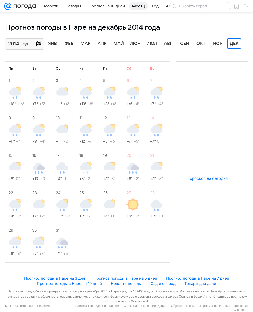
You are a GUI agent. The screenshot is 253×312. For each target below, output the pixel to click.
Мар (85, 43)
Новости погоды (126, 283)
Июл (151, 43)
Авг (168, 43)
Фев (69, 43)
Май (118, 43)
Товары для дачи (200, 283)
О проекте (241, 310)
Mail (8, 306)
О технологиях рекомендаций (145, 306)
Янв (52, 43)
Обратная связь (182, 306)
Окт (201, 43)
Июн (135, 43)
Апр (102, 43)
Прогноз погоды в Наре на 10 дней (69, 283)
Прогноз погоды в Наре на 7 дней (197, 278)
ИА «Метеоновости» (233, 306)
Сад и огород (163, 283)
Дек (234, 43)
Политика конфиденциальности (96, 306)
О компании (24, 306)
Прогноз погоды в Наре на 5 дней (125, 278)
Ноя (218, 43)
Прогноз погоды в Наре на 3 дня (54, 278)
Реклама (43, 306)
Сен (184, 43)
